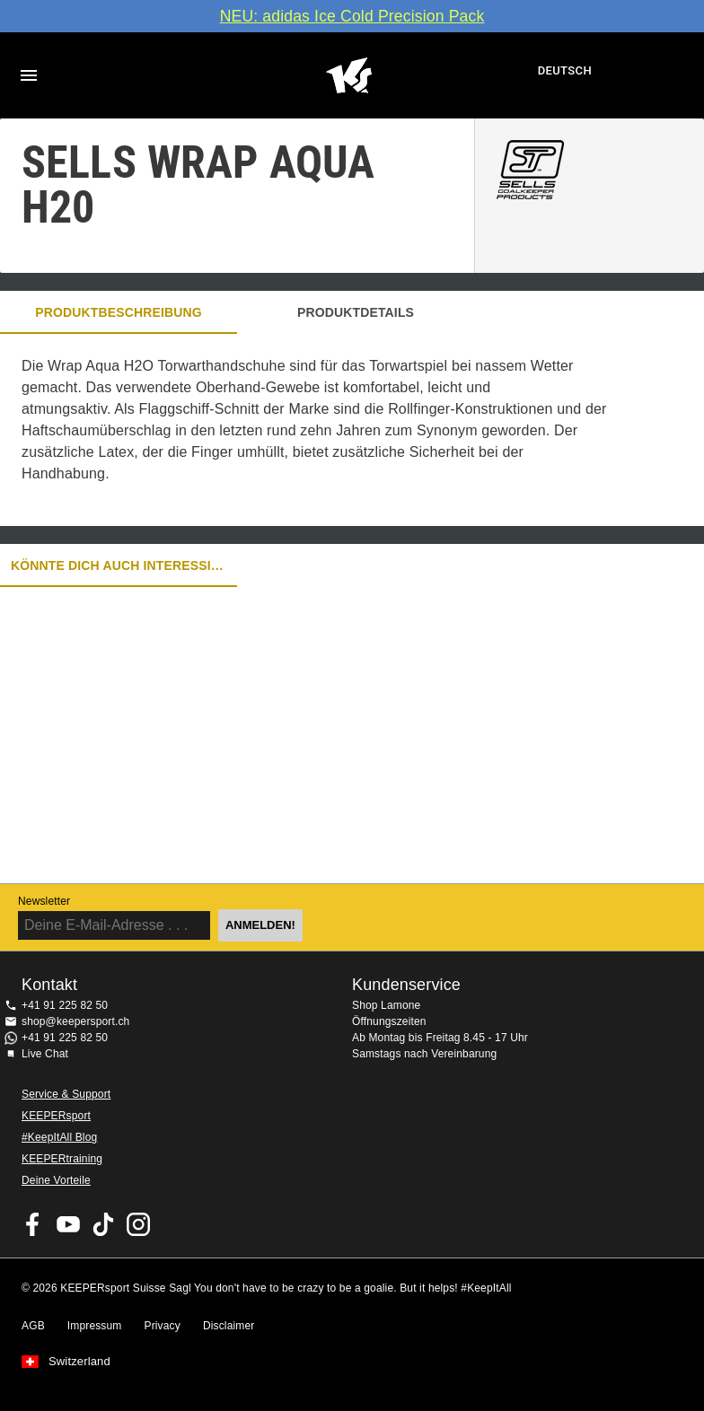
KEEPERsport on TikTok (103, 1224)
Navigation (28, 75)
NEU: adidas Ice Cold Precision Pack (352, 16)
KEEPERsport (56, 1115)
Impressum (94, 1325)
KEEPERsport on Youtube (68, 1224)
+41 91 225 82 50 (65, 1005)
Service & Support (66, 1094)
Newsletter (44, 901)
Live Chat (45, 1053)
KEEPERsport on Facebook (33, 1224)
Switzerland (79, 1361)
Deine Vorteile (56, 1180)
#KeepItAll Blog (59, 1137)
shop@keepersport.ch (75, 1021)
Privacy (162, 1325)
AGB (33, 1325)
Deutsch (565, 70)
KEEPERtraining (62, 1158)
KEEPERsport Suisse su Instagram (138, 1224)
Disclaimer (229, 1325)
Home (349, 75)
